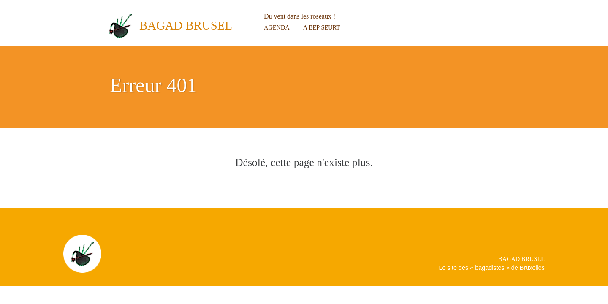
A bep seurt (321, 27)
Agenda (277, 27)
